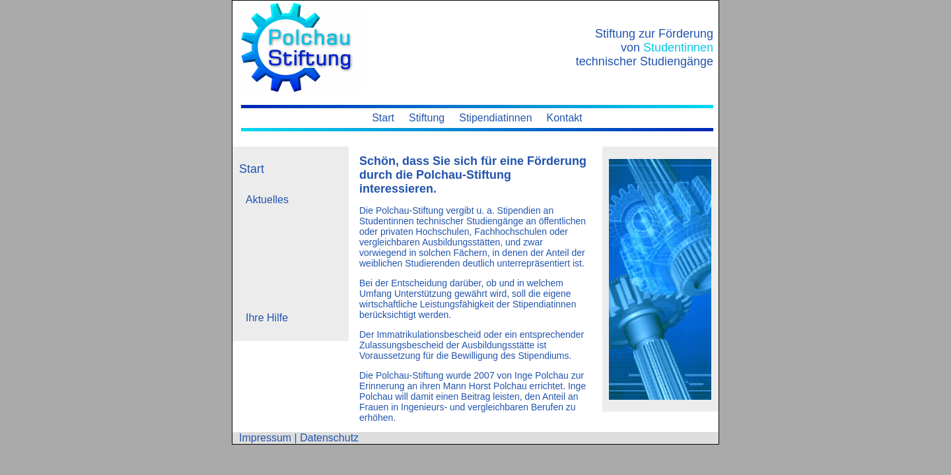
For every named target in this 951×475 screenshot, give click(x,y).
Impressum (265, 437)
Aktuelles (267, 199)
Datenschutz (329, 437)
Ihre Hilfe (267, 317)
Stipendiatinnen (495, 117)
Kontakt (564, 117)
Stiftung (426, 117)
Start (383, 117)
